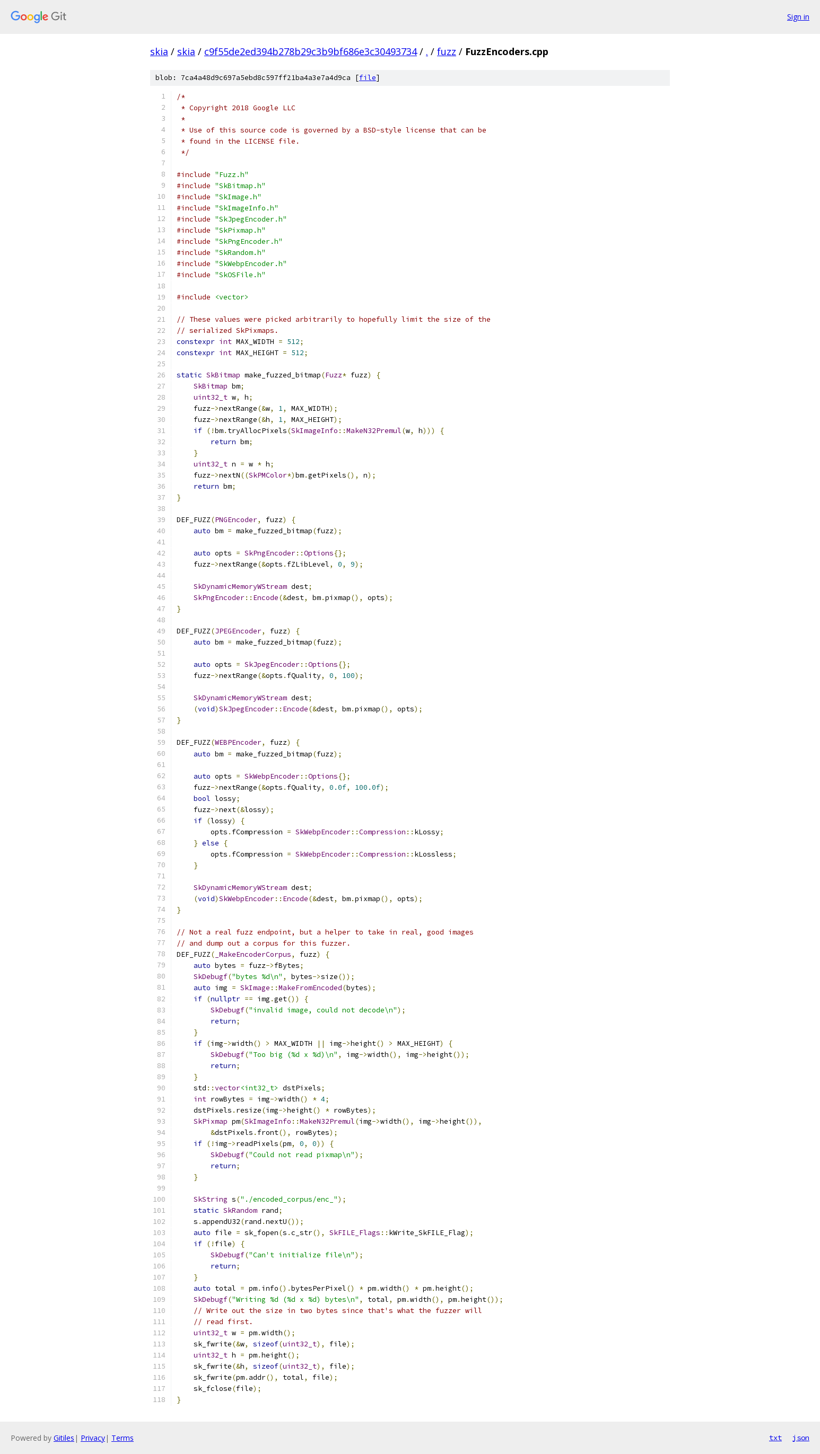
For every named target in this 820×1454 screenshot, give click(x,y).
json (800, 1437)
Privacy (93, 1438)
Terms (122, 1438)
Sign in (798, 17)
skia (159, 51)
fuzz (446, 51)
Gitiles (64, 1438)
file (367, 77)
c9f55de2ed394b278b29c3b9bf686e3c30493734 (310, 51)
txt (775, 1437)
